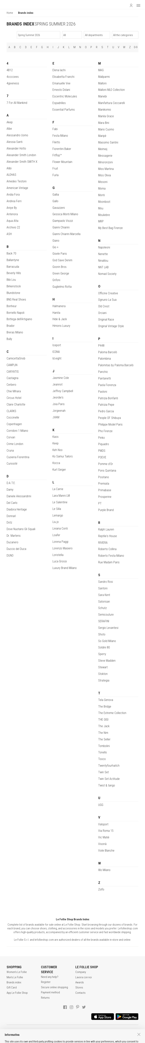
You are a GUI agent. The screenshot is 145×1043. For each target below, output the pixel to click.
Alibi (9, 168)
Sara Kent (104, 595)
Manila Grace (106, 116)
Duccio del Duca (16, 549)
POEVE (102, 457)
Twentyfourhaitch (109, 765)
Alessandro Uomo (17, 135)
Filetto (56, 142)
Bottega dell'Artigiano (19, 319)
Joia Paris (58, 404)
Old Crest (103, 306)
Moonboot (104, 202)
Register (46, 982)
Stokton (103, 674)
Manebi (102, 96)
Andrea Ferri (14, 201)
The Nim (103, 733)
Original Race (106, 319)
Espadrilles (59, 103)
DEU (82, 1039)
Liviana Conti (60, 528)
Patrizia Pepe (106, 404)
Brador (11, 326)
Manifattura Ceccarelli (111, 103)
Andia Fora (13, 194)
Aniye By (12, 208)
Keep (55, 443)
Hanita (56, 313)
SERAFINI (103, 621)
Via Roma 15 (105, 831)
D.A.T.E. (11, 483)
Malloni (102, 83)
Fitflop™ (57, 155)
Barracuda (13, 266)
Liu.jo (55, 522)
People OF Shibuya (109, 418)
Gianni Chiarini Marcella (66, 234)
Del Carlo (12, 503)
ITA (73, 1039)
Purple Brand (106, 510)
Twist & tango (106, 785)
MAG (101, 70)
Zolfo (101, 889)
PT (100, 503)
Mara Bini (103, 123)
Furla (55, 175)
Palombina (104, 358)
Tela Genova (105, 700)
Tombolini (104, 746)
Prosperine (104, 497)
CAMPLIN (12, 365)
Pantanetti (104, 378)
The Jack (104, 726)
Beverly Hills (14, 273)
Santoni (102, 588)
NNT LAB (103, 267)
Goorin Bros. (59, 267)
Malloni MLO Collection (111, 90)
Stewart (103, 667)
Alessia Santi (14, 142)
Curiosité (12, 463)
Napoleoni (104, 247)
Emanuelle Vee (61, 83)
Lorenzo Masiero (62, 548)
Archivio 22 (13, 227)
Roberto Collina (107, 549)
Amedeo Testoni (16, 181)
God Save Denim (62, 260)
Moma (102, 188)
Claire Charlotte (16, 404)
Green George (60, 273)
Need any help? (49, 977)
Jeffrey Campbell (62, 391)
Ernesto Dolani (61, 90)
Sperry (102, 654)
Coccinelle (13, 417)
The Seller (104, 739)
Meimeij (102, 149)
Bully (9, 339)
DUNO (10, 555)
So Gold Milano (107, 641)
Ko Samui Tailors (62, 456)
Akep (10, 122)
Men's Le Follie (15, 977)
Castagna (12, 378)
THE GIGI (103, 719)
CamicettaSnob (16, 358)
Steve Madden (107, 660)
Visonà (102, 844)
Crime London (15, 444)
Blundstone (13, 293)
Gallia (55, 194)
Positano (103, 477)
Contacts (80, 992)
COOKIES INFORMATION (105, 1031)
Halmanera (59, 306)
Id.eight (56, 358)
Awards (79, 982)
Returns (45, 997)
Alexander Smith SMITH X (22, 161)
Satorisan (104, 601)
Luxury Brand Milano (64, 568)
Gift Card (12, 987)
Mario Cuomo (106, 129)
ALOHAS (11, 175)
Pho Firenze (105, 431)
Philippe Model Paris (110, 424)
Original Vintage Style (111, 326)
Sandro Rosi (105, 582)
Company (80, 972)
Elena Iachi (59, 70)
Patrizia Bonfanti (108, 398)
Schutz (102, 608)
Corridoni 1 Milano (17, 430)
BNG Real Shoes (16, 299)
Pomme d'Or (105, 464)
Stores (79, 987)
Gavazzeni (58, 208)
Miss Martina (106, 169)
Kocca (56, 463)
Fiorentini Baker (61, 149)
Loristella (57, 555)
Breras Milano (15, 332)
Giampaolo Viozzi (62, 221)
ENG (77, 1039)
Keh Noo (57, 450)
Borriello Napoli (15, 313)
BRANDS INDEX (20, 24)
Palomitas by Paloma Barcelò (115, 365)
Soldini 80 (104, 647)
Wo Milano (104, 870)
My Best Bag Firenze (110, 228)
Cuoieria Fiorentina (18, 457)
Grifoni (56, 280)
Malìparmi (104, 77)
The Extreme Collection (112, 713)
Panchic (103, 372)
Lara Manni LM (61, 495)
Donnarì (11, 516)
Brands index (14, 982)
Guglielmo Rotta (62, 286)
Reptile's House (107, 536)
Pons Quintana (107, 470)
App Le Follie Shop (17, 992)
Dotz (9, 522)
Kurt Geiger (59, 469)
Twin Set (103, 772)
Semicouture (106, 614)
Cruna (10, 450)
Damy (10, 489)
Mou (100, 208)
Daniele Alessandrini (19, 496)
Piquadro (103, 444)
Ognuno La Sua (107, 299)
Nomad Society (107, 274)
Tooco (102, 759)
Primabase (104, 490)
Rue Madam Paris (109, 562)
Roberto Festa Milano (111, 555)
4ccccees (13, 77)
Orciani (102, 313)
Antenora (12, 214)
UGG (100, 805)
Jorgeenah (59, 410)
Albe (9, 128)
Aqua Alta (12, 221)
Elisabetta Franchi (63, 77)
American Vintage (17, 188)
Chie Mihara (14, 391)
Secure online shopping (54, 987)
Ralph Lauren (106, 529)
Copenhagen (14, 424)
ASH (9, 234)
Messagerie (105, 155)
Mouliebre (104, 215)
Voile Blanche (106, 850)
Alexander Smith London (21, 155)
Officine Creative (108, 293)
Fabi (55, 129)
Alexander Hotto (16, 148)
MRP (101, 221)
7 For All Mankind (17, 103)
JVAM (55, 417)
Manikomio (104, 109)
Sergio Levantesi (108, 628)
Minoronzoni (105, 162)
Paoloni (102, 391)
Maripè (102, 136)
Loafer (56, 535)
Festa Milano (60, 135)
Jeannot (57, 384)
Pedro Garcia (106, 411)
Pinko (101, 437)
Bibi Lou (11, 279)
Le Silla (56, 509)
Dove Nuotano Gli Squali (21, 529)
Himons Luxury (61, 326)
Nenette (103, 254)
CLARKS (11, 411)
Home (10, 12)
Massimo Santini (108, 142)
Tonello (102, 752)
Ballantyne (13, 260)
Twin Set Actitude (109, 779)
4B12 (10, 70)
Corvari (11, 437)
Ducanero (12, 542)
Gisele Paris (59, 253)
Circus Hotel (14, 398)
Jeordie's (57, 397)
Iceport (56, 345)
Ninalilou (103, 260)
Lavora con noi (83, 977)
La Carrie (57, 489)
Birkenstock (14, 286)
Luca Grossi (59, 561)
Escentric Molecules (64, 96)
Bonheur (12, 306)
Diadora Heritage (17, 509)
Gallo (55, 201)
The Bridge (104, 706)
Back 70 (11, 253)
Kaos (55, 437)
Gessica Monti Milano (65, 214)
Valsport (103, 824)
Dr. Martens (14, 535)
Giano (55, 240)
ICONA (56, 352)
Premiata (103, 483)
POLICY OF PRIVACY (76, 1031)
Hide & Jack (59, 319)
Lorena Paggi (60, 541)
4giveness (13, 83)
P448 (101, 345)
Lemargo (57, 515)
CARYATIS (13, 371)
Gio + (55, 247)
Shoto (101, 634)
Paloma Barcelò (107, 352)
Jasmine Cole (60, 378)
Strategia (103, 680)
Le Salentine (59, 502)
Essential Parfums (63, 109)
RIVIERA (103, 542)
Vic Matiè (103, 837)
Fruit (55, 168)
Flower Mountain (62, 162)
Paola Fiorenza (107, 385)
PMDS (101, 451)
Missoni (102, 182)
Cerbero (11, 384)
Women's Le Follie (17, 972)
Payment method (50, 992)
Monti (101, 195)
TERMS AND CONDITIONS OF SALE (42, 1031)
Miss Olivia (104, 175)
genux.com (62, 1039)
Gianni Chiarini (60, 227)
